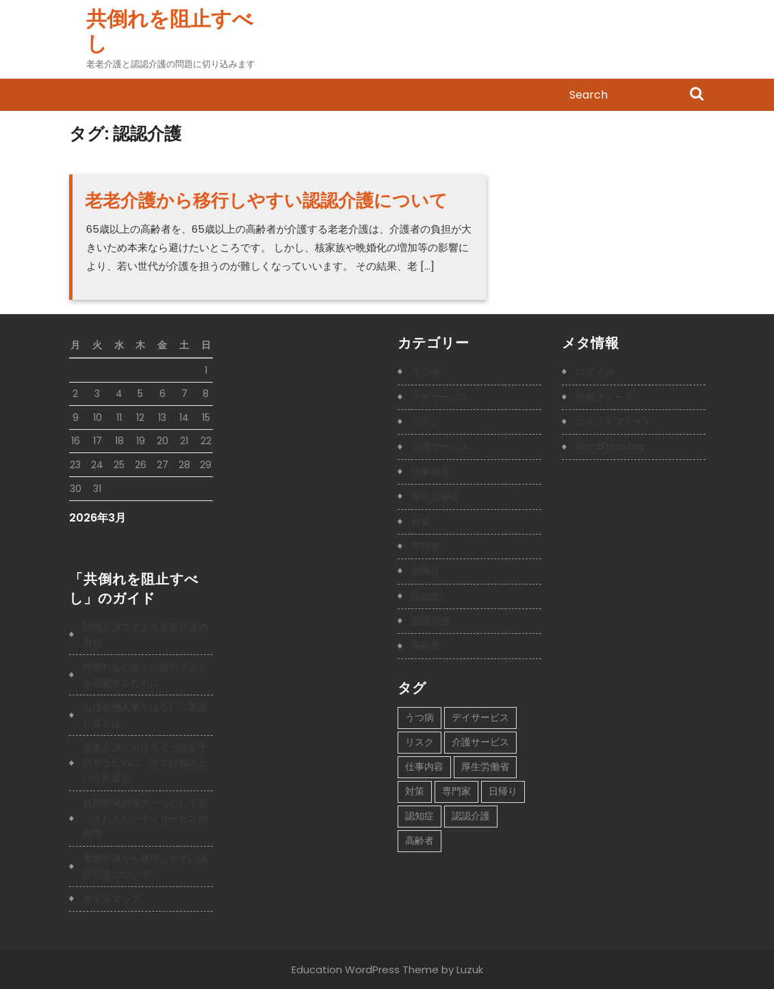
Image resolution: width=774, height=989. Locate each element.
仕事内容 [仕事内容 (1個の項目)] (424, 766)
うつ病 (425, 371)
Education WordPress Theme (365, 969)
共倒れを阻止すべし (169, 31)
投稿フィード (604, 397)
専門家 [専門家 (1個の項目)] (456, 791)
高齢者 (425, 645)
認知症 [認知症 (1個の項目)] (419, 816)
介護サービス (440, 446)
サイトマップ (111, 898)
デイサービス (440, 397)
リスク (425, 421)
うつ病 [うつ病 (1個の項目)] (419, 717)
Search (697, 95)
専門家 (425, 546)
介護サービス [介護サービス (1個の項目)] (480, 742)
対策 (420, 521)
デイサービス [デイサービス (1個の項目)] (480, 717)
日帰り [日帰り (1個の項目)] (503, 791)
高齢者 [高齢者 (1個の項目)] (419, 840)
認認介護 (430, 621)
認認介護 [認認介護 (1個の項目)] (471, 816)
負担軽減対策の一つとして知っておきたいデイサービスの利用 (145, 818)
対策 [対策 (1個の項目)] (414, 791)
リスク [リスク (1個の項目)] (419, 742)
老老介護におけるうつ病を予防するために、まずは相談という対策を (145, 763)
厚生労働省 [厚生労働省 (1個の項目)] (485, 766)
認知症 (425, 596)
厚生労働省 (435, 496)
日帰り (425, 571)
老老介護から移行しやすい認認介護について (266, 200)
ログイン (595, 371)
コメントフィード (614, 421)
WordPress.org (609, 446)
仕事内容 (430, 471)
